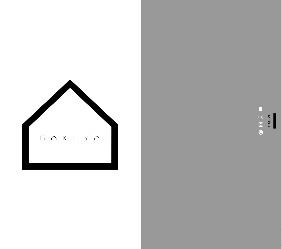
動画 (52, 213)
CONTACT (107, 204)
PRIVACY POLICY (115, 222)
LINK (103, 213)
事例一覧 (56, 204)
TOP (52, 195)
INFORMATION (63, 231)
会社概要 (106, 195)
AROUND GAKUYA (66, 222)
